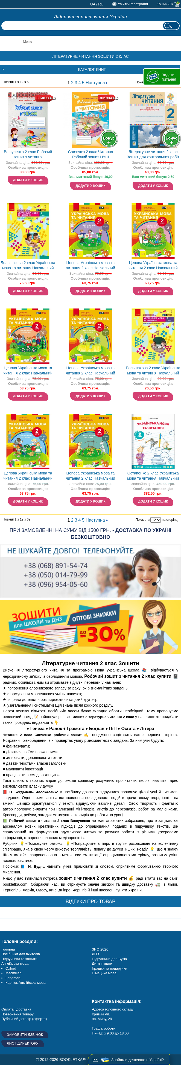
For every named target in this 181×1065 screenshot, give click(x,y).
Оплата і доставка (16, 1009)
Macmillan (13, 973)
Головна (8, 949)
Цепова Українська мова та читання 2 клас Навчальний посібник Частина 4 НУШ (153, 266)
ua (92, 4)
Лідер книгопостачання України (90, 16)
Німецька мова (104, 973)
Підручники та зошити (19, 959)
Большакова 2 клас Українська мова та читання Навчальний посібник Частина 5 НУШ (28, 266)
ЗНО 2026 (100, 949)
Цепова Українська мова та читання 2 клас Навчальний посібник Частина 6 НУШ (90, 371)
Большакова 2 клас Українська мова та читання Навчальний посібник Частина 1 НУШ (153, 371)
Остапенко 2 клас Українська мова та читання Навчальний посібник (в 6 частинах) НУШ (153, 476)
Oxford (10, 968)
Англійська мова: (15, 963)
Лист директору (23, 1043)
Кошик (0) (165, 4)
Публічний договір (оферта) (24, 1019)
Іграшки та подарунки (109, 968)
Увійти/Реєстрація (133, 4)
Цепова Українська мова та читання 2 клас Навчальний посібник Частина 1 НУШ (90, 476)
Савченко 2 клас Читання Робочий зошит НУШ (90, 154)
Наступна (97, 82)
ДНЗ (95, 954)
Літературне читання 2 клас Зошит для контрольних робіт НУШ (153, 155)
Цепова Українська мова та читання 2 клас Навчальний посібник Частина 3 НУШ (90, 266)
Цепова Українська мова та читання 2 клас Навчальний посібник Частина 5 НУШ (27, 371)
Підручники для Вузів (109, 959)
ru (100, 4)
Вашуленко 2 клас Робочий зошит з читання (28, 154)
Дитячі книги (102, 963)
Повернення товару (17, 1014)
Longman (12, 978)
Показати (143, 520)
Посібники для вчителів (20, 954)
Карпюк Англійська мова (25, 983)
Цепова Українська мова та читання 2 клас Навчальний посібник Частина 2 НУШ (27, 476)
